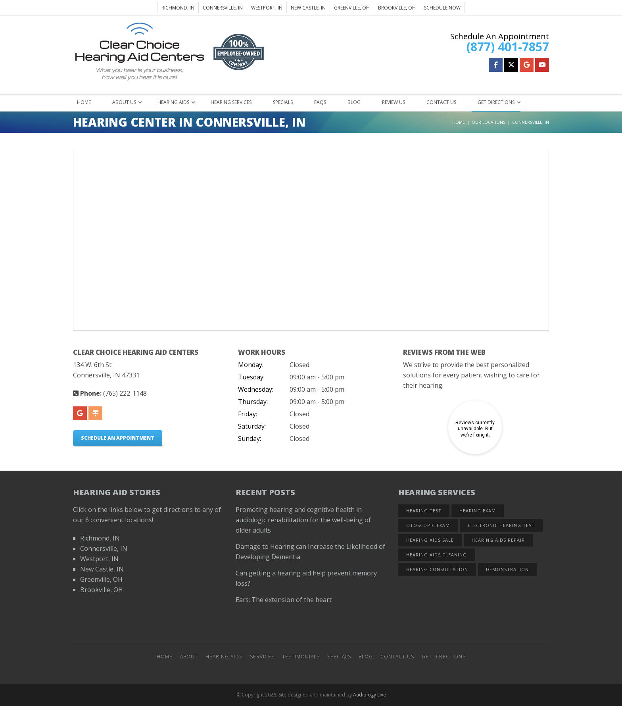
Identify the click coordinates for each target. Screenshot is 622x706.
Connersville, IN (223, 7)
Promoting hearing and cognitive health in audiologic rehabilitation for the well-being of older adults (303, 520)
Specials (283, 102)
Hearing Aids (173, 102)
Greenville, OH (352, 7)
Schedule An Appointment (117, 438)
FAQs (320, 102)
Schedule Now (442, 7)
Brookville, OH (397, 7)
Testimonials (301, 656)
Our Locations (488, 122)
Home (84, 102)
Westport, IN (266, 7)
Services (262, 656)
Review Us (393, 102)
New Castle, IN (308, 7)
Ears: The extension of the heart (284, 599)
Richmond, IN (177, 7)
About (189, 656)
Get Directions (496, 102)
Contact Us (441, 102)
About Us (124, 102)
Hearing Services (231, 102)
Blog (354, 102)
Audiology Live (369, 694)
